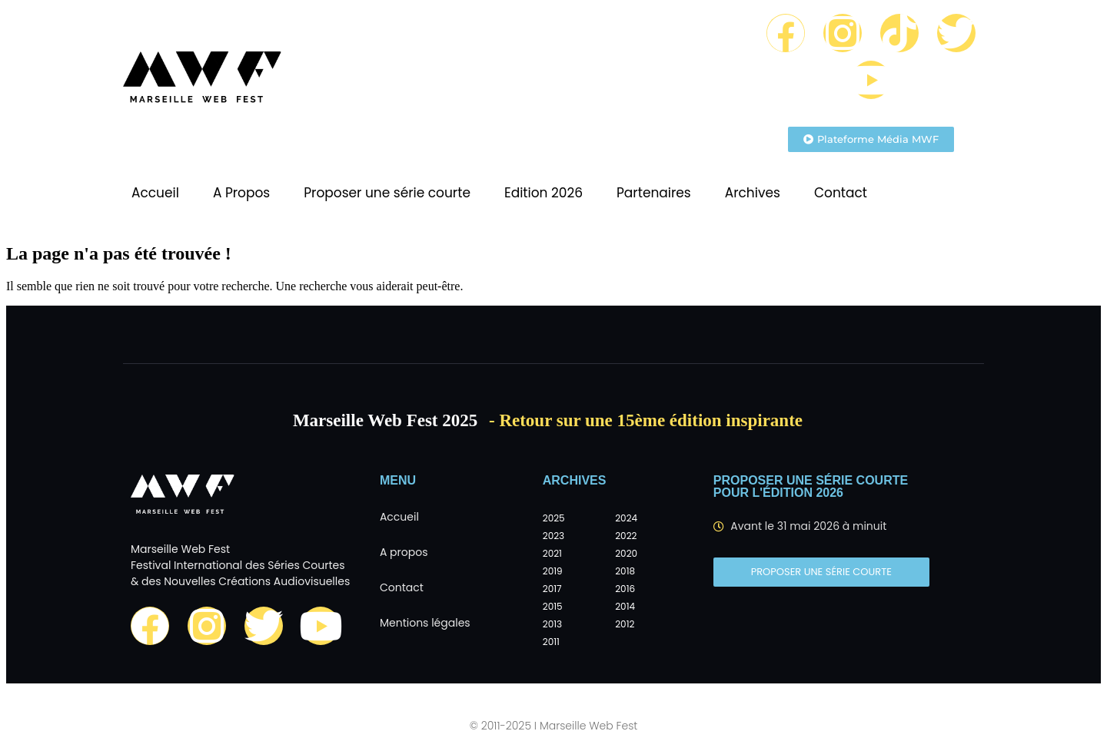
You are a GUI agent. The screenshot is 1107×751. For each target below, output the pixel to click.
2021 (552, 553)
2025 (554, 517)
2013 (552, 623)
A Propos (241, 193)
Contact (840, 193)
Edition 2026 (543, 193)
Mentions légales (425, 622)
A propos (404, 552)
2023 (553, 535)
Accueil (155, 193)
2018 (625, 570)
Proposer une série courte (387, 193)
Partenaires (654, 193)
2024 (626, 517)
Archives (752, 193)
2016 (625, 588)
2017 (552, 588)
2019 (553, 570)
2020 (626, 553)
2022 (626, 535)
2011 (551, 641)
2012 (624, 623)
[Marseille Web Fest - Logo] (202, 81)
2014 (625, 606)
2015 (553, 606)
